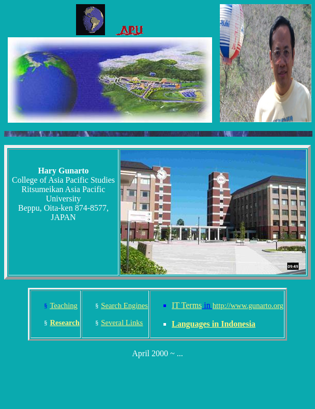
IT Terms (187, 305)
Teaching (64, 305)
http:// (248, 305)
